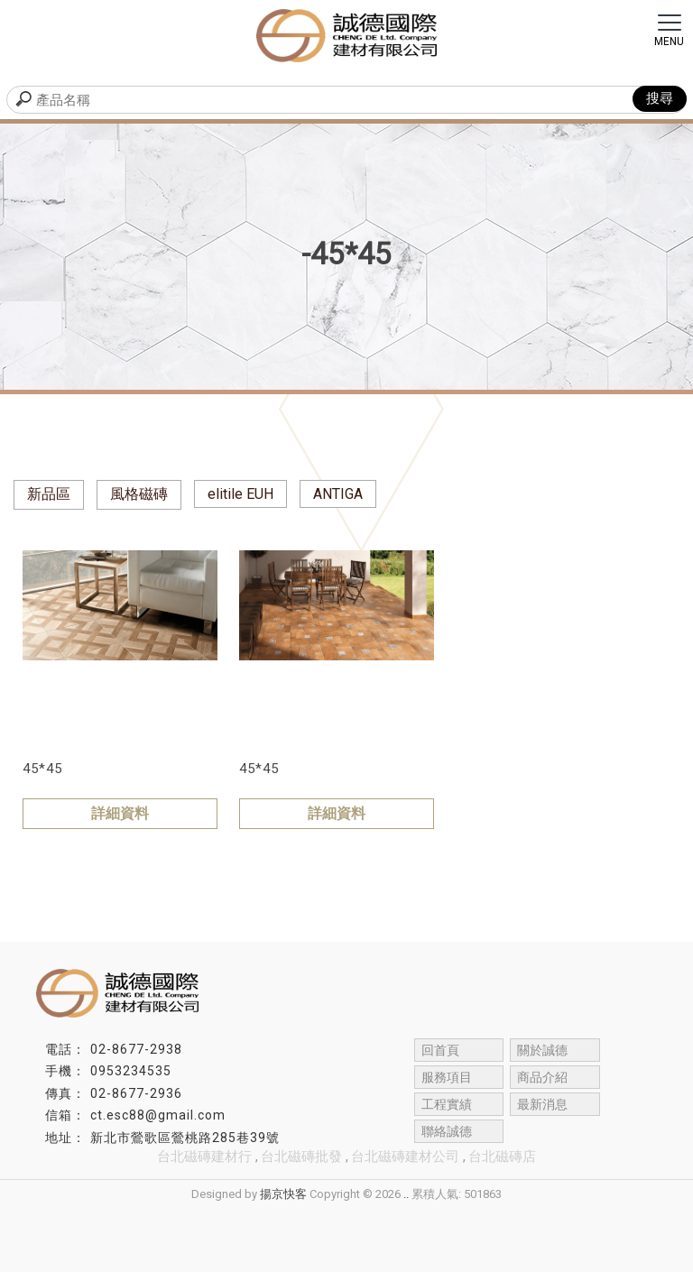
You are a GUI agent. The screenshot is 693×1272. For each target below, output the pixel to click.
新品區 (48, 493)
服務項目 (446, 1077)
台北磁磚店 (502, 1156)
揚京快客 (283, 1194)
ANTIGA (338, 493)
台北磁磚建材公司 (405, 1156)
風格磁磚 (139, 493)
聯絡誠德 (446, 1131)
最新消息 (542, 1104)
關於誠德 (542, 1050)
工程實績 (446, 1104)
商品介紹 (542, 1077)
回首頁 (440, 1050)
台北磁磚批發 (301, 1156)
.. (406, 1194)
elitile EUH (240, 493)
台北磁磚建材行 (204, 1156)
